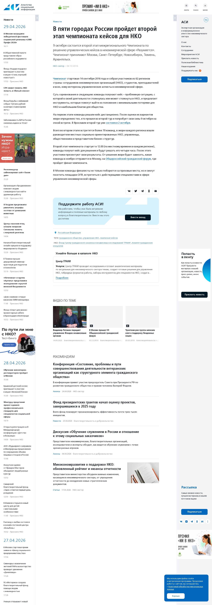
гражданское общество (70, 237)
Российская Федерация (69, 232)
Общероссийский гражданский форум (128, 158)
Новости (57, 21)
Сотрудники (187, 50)
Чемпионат (60, 78)
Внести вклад (137, 217)
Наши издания (188, 66)
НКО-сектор (58, 66)
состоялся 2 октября (118, 122)
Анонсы (56, 391)
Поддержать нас (189, 70)
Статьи (56, 490)
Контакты (186, 46)
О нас (184, 42)
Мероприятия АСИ (190, 54)
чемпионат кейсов (109, 237)
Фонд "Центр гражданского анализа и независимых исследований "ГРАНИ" (95, 242)
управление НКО (91, 237)
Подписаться (194, 79)
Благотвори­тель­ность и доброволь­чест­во (82, 340)
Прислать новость (190, 58)
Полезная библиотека (192, 62)
